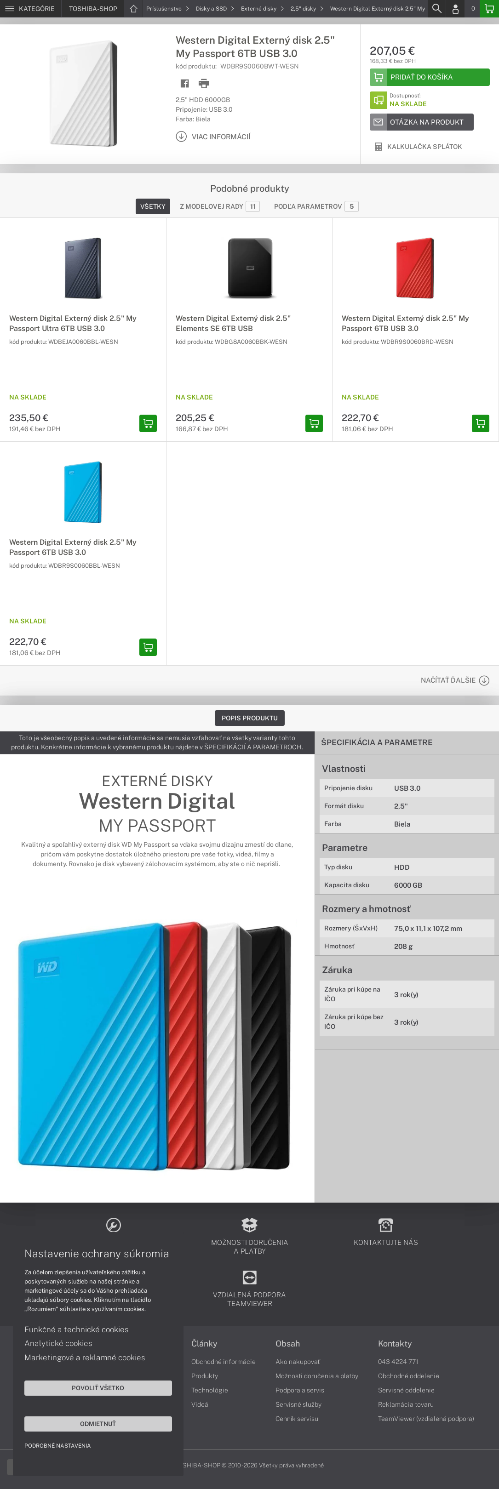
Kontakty (395, 1344)
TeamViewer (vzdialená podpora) (426, 1418)
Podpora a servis (299, 1390)
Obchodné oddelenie (408, 1376)
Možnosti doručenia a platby (316, 1376)
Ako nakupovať (297, 1361)
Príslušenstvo (167, 9)
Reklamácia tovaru (406, 1404)
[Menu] (30, 8)
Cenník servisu (296, 1418)
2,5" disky (307, 9)
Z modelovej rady (220, 206)
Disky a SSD (215, 9)
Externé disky (262, 9)
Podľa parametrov (316, 206)
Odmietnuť (87, 1422)
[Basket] (489, 8)
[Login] (455, 8)
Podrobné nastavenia (58, 1445)
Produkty (204, 1376)
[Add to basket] (430, 77)
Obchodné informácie (223, 1361)
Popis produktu (250, 718)
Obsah (287, 1344)
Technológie (209, 1390)
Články (204, 1344)
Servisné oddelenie (406, 1390)
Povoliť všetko (87, 1387)
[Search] (436, 8)
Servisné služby (298, 1404)
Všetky (153, 206)
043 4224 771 (398, 1361)
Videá (199, 1404)
